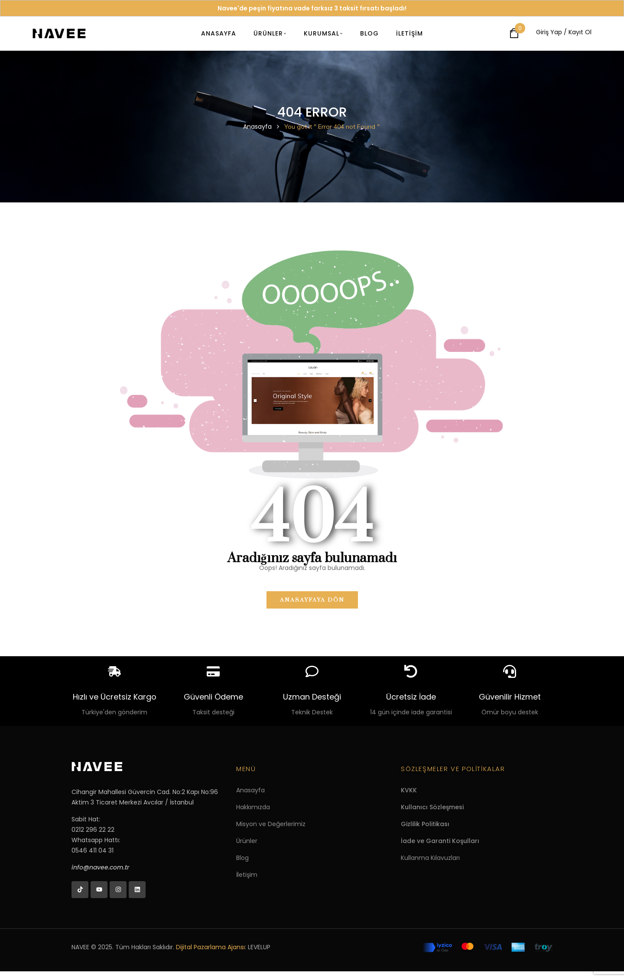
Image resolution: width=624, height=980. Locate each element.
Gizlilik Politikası (425, 824)
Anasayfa (257, 126)
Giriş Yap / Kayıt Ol (564, 32)
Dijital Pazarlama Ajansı (210, 947)
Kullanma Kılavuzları (430, 857)
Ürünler (246, 841)
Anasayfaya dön (312, 599)
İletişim (246, 874)
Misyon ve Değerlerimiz (271, 824)
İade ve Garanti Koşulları (440, 841)
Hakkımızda (253, 807)
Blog (242, 857)
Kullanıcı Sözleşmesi (432, 807)
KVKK (409, 790)
